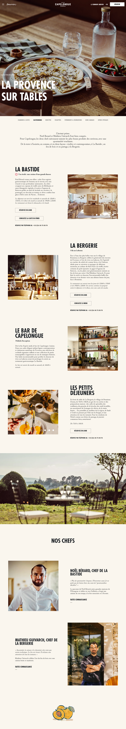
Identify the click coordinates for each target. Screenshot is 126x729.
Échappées (58, 120)
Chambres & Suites (24, 120)
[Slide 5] (109, 215)
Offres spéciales (103, 120)
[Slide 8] (53, 295)
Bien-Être (48, 120)
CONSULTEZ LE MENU (80, 303)
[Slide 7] (49, 295)
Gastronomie (38, 120)
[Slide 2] (96, 215)
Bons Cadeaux (89, 120)
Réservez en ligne (25, 210)
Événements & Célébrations (73, 120)
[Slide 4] (105, 215)
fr (106, 4)
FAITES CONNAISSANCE (78, 600)
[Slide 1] (92, 215)
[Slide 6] (113, 215)
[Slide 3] (101, 215)
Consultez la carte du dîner (29, 218)
